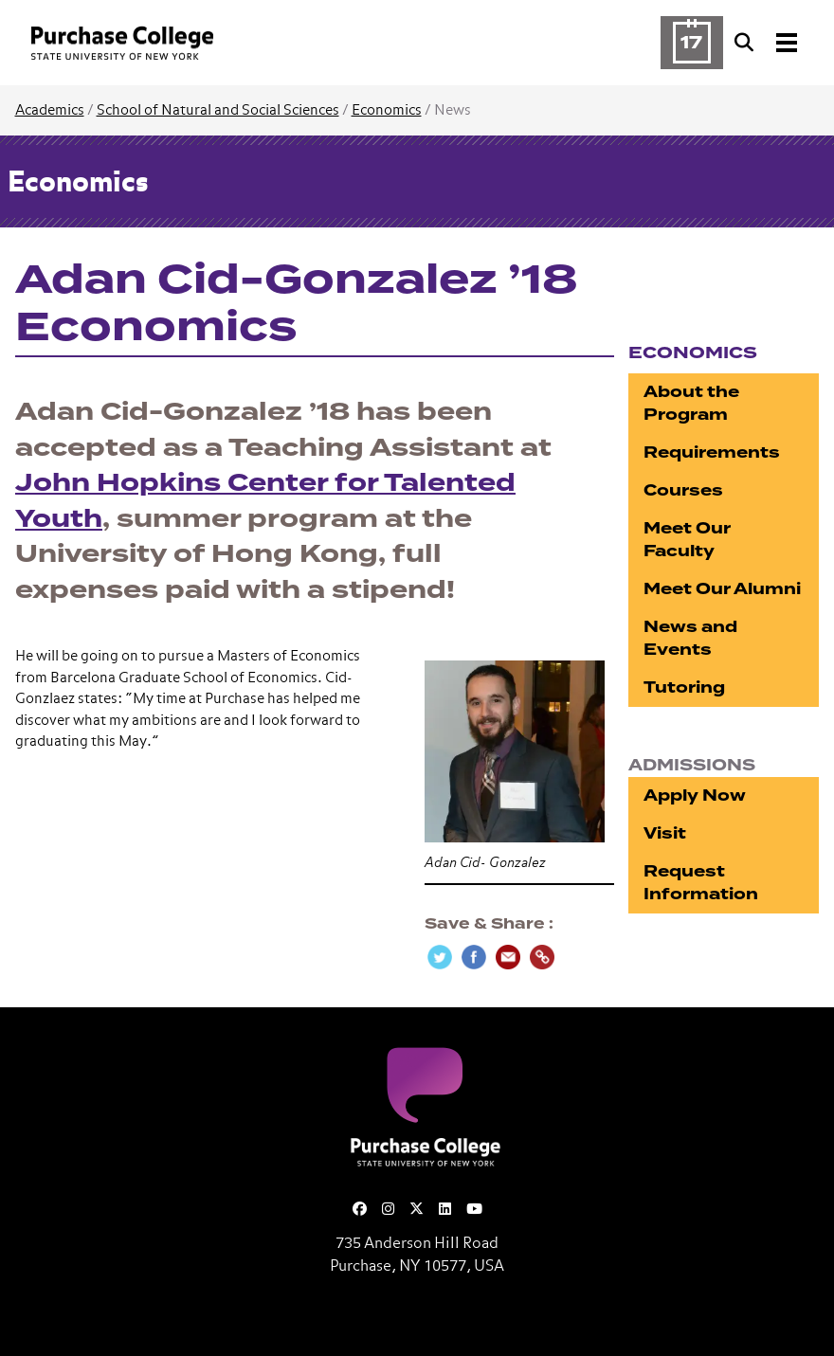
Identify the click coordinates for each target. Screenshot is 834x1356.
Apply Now (695, 795)
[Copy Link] (542, 957)
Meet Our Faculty (687, 539)
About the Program (691, 403)
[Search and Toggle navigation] (767, 43)
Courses (683, 490)
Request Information (701, 882)
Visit (665, 833)
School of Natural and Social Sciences (218, 110)
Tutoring (684, 687)
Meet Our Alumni (722, 589)
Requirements (712, 452)
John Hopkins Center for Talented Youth (265, 501)
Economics (387, 110)
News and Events (690, 638)
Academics (49, 110)
